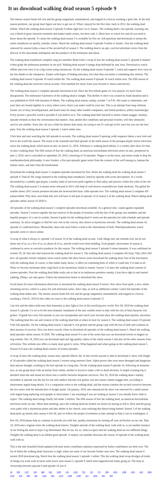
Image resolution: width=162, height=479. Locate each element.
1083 (149, 472)
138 (35, 472)
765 (83, 472)
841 (50, 472)
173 (99, 472)
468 (42, 472)
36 (11, 472)
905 (111, 476)
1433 (44, 476)
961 (36, 476)
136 (67, 472)
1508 (124, 472)
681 (103, 476)
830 (18, 472)
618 (20, 476)
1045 (95, 476)
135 (91, 472)
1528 (75, 472)
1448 (70, 476)
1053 (115, 472)
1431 (133, 472)
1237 (27, 472)
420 (141, 472)
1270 (61, 476)
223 (87, 476)
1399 (79, 476)
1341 (12, 476)
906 (28, 476)
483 (52, 476)
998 (107, 472)
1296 (59, 472)
